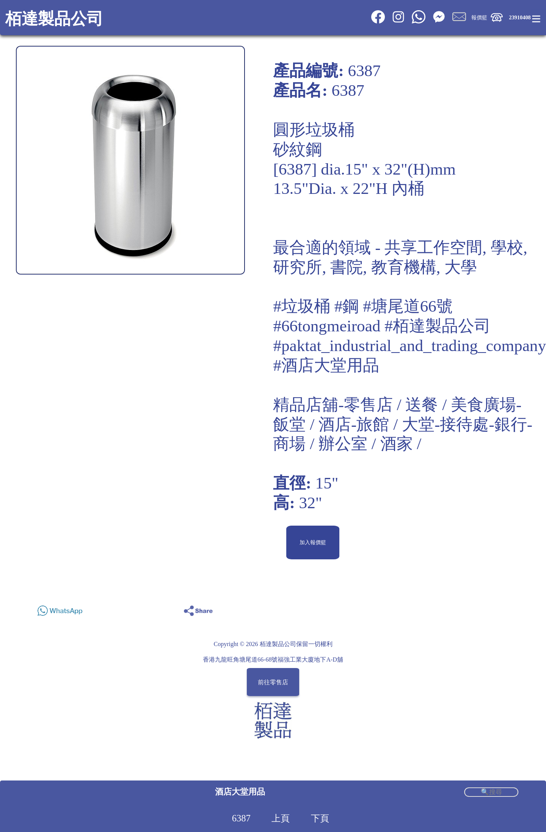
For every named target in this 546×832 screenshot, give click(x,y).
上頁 (280, 818)
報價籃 (479, 17)
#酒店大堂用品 (326, 365)
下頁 (320, 818)
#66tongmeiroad (326, 326)
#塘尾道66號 (408, 306)
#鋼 (346, 306)
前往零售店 (273, 682)
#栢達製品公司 (437, 326)
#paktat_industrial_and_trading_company (409, 345)
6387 (241, 818)
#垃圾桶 (301, 306)
